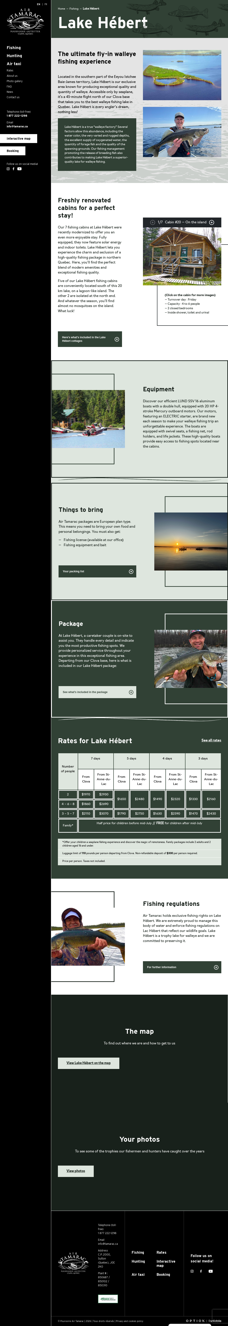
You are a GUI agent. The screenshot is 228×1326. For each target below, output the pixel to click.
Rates (162, 1252)
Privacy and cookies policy (129, 1321)
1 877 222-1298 (17, 115)
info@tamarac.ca (17, 126)
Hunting (138, 1261)
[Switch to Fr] (45, 4)
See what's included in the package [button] (98, 693)
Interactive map (19, 138)
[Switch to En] (38, 4)
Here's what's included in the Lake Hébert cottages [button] (91, 339)
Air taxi (138, 1274)
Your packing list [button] (98, 572)
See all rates (211, 740)
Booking (13, 151)
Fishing (74, 9)
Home (61, 9)
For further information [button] (183, 968)
